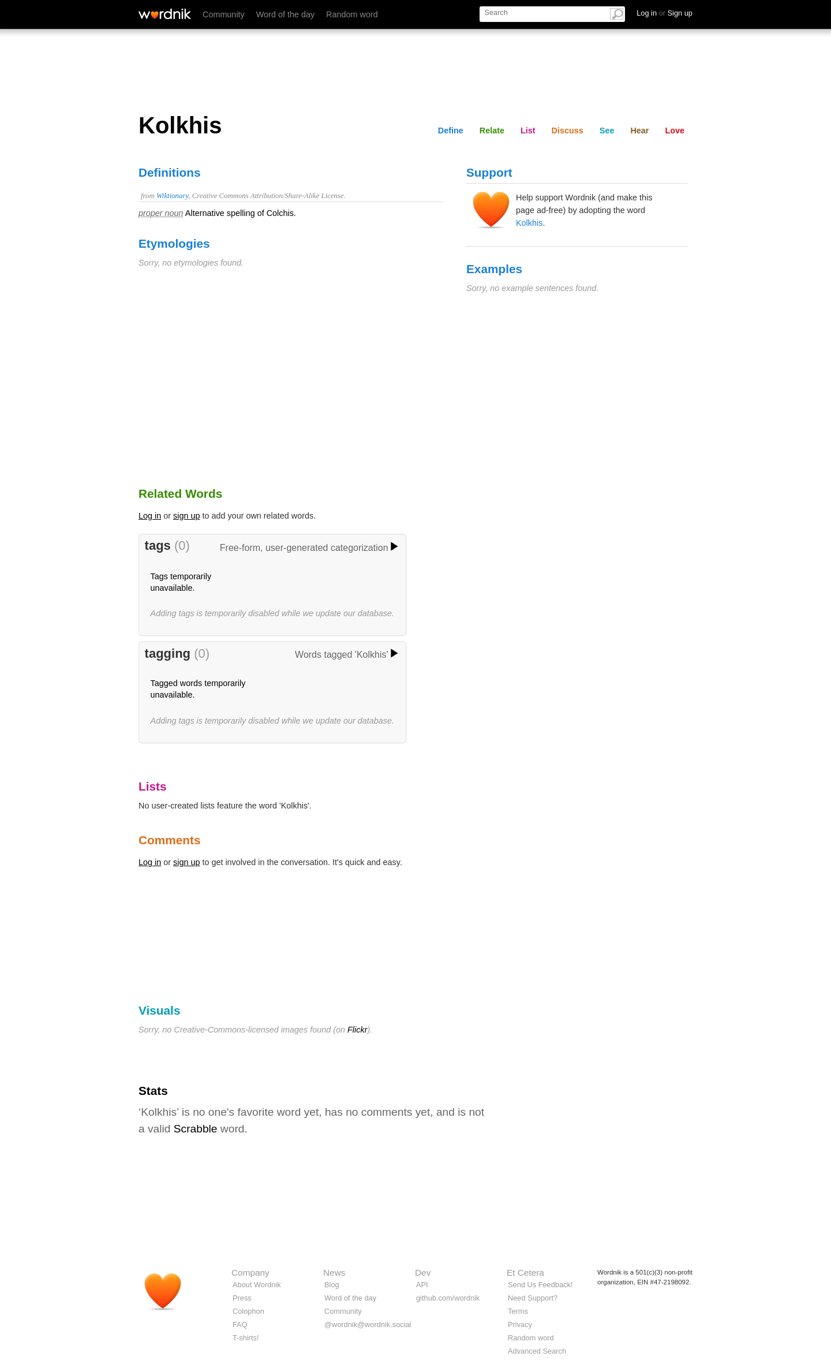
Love (674, 130)
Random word (352, 14)
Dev (423, 1272)
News (334, 1272)
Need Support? (532, 1298)
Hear (639, 130)
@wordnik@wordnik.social (367, 1324)
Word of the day (285, 14)
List (528, 130)
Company (250, 1272)
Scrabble (196, 1129)
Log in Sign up (664, 13)
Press (242, 1298)
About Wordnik (257, 1284)
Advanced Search (537, 1351)
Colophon (248, 1311)
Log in (149, 515)
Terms (518, 1311)
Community (224, 14)
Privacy (520, 1324)
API (422, 1284)
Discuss (567, 130)
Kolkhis (529, 223)
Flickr (357, 1029)
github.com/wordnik (448, 1298)
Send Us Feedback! (540, 1284)
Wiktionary (172, 196)
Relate (492, 130)
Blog (331, 1284)
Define (450, 130)
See (607, 130)
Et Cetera (525, 1272)
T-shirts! (246, 1337)
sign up (186, 515)
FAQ (240, 1324)
